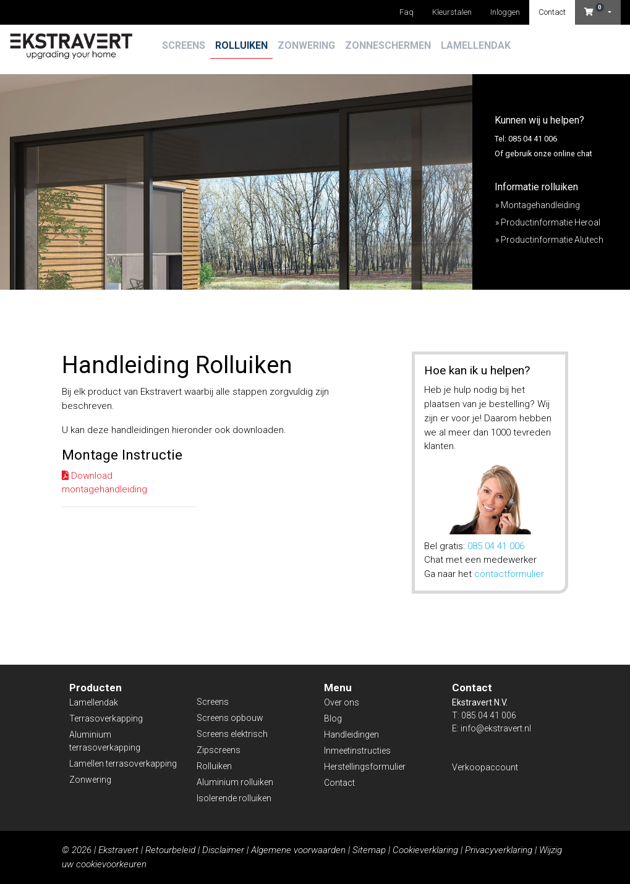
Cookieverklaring (425, 850)
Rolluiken (241, 45)
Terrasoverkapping (106, 718)
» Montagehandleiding (537, 205)
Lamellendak (476, 45)
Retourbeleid (170, 850)
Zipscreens (219, 750)
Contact (552, 12)
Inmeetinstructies (357, 751)
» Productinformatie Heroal (547, 222)
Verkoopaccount (485, 767)
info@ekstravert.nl (496, 728)
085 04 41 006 (495, 546)
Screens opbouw (230, 718)
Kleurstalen (452, 12)
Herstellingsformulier (365, 767)
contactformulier (509, 573)
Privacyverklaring (498, 850)
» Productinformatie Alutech (549, 240)
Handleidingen (351, 734)
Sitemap (369, 850)
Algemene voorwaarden (298, 850)
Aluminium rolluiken (235, 782)
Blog (333, 718)
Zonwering (306, 45)
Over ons (341, 702)
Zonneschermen (388, 45)
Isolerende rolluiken (234, 798)
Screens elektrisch (232, 734)
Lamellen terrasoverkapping (123, 763)
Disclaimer (223, 850)
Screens (183, 45)
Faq (406, 12)
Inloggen (505, 12)
